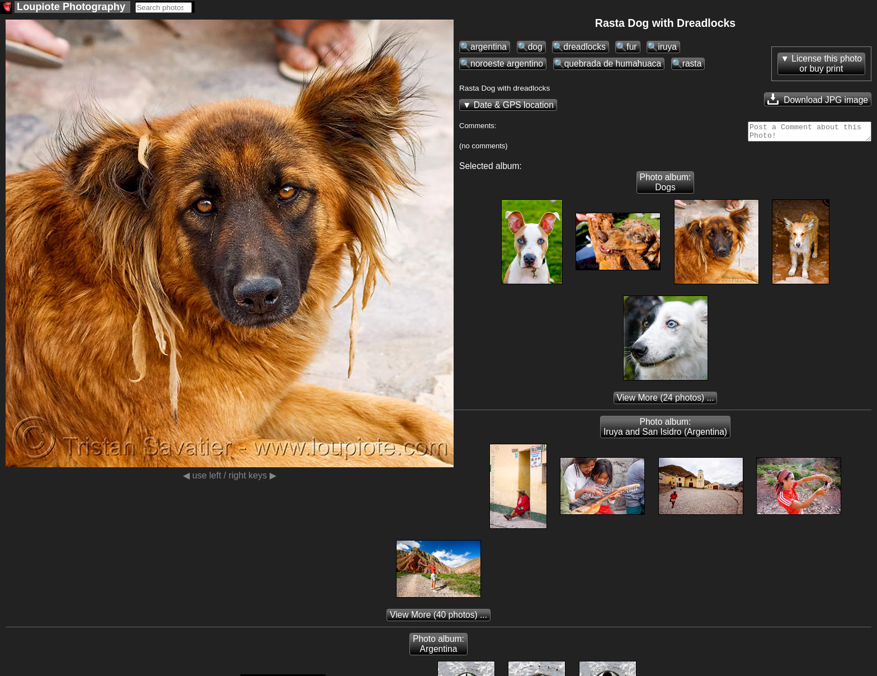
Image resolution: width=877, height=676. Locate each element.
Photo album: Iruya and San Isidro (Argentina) (665, 430)
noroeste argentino (506, 63)
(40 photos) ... (438, 618)
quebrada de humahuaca (612, 63)
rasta (692, 63)
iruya (667, 46)
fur (631, 46)
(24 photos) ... (665, 401)
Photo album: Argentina (438, 647)
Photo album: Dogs (665, 185)
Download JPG (817, 99)
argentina (488, 46)
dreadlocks (584, 46)
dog (535, 46)
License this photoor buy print (826, 63)
